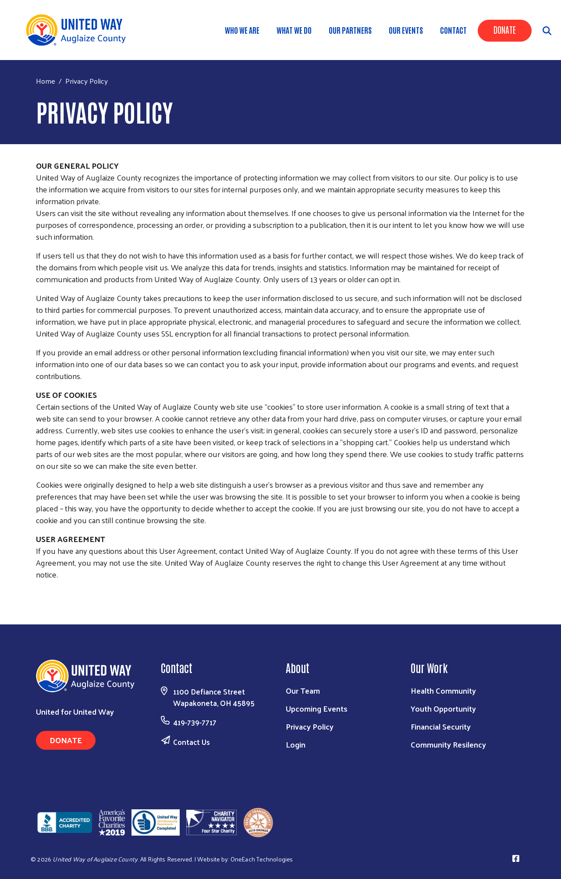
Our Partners (350, 30)
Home (45, 80)
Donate (505, 29)
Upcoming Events (317, 708)
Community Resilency (448, 744)
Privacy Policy (310, 726)
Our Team (303, 690)
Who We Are (242, 30)
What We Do (294, 30)
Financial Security (441, 726)
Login (295, 744)
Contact (453, 30)
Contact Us (191, 741)
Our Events (406, 30)
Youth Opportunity (443, 708)
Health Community (443, 690)
